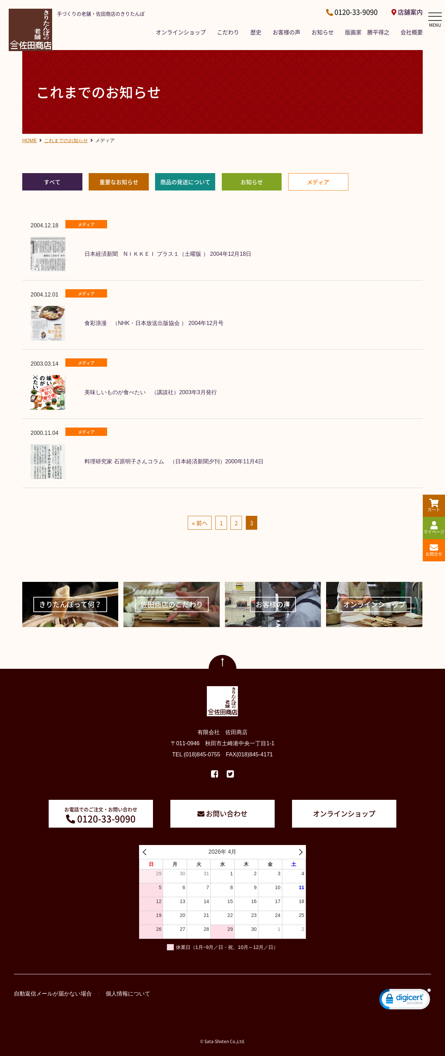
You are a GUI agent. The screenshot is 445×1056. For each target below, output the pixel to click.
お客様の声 (286, 32)
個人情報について (128, 994)
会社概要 (411, 32)
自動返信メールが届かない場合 (53, 994)
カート (434, 506)
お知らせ (323, 32)
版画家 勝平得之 (367, 32)
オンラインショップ (181, 32)
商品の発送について (185, 182)
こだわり (228, 32)
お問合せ (434, 550)
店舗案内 (410, 12)
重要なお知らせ (118, 182)
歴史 (255, 32)
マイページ (433, 528)
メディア (318, 182)
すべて (52, 182)
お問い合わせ (227, 814)
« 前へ (200, 523)
